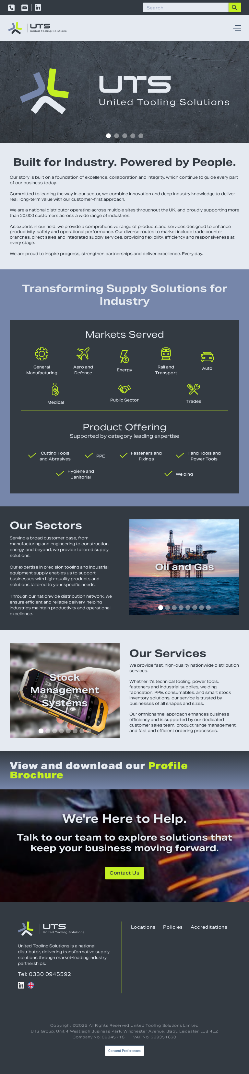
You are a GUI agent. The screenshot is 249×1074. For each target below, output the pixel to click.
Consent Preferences (124, 1051)
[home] (37, 28)
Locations (143, 927)
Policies (173, 927)
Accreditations (209, 927)
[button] (235, 28)
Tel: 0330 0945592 (44, 974)
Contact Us (124, 873)
